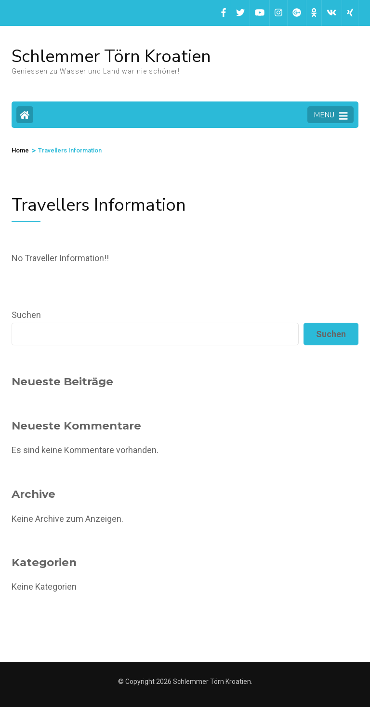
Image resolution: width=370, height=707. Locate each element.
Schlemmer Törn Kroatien (111, 56)
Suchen (26, 315)
